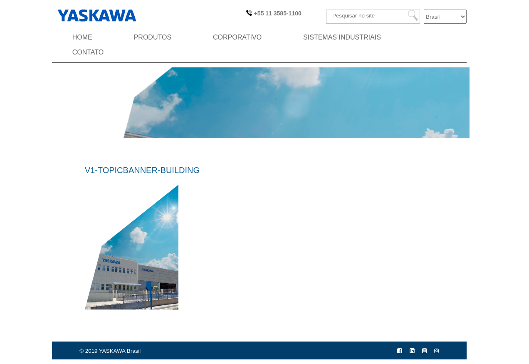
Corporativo (237, 37)
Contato (88, 52)
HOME (82, 37)
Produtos (152, 37)
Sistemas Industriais (342, 37)
